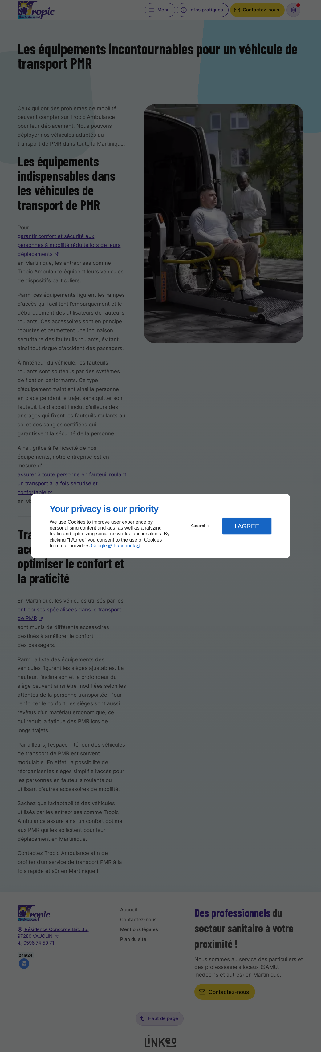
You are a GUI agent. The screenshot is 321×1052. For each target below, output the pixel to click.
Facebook (124, 545)
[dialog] (160, 526)
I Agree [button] (246, 526)
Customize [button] (200, 526)
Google (99, 545)
